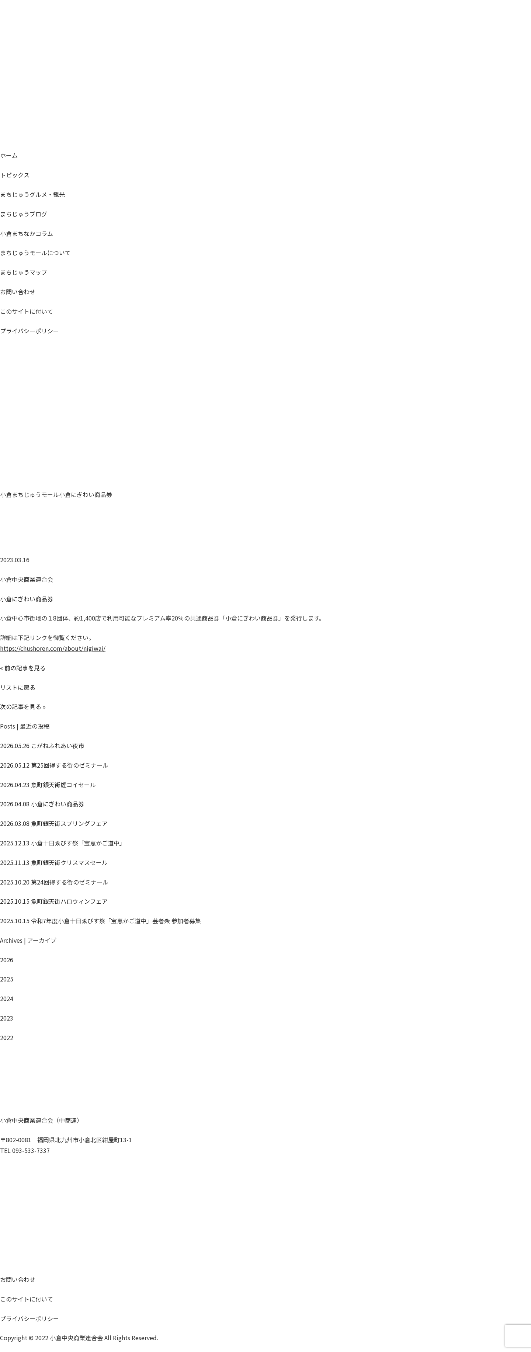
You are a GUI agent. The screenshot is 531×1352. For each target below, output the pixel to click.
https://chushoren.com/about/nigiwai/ (52, 648)
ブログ (23, 213)
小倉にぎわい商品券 (26, 598)
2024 (6, 998)
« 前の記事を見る (23, 667)
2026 (6, 959)
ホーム (9, 155)
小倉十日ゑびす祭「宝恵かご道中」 (62, 842)
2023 (6, 1018)
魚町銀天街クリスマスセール (54, 862)
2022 (6, 1037)
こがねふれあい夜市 (42, 745)
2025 (6, 978)
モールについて (35, 252)
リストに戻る (17, 687)
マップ (23, 272)
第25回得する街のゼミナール (54, 765)
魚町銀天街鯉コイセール (48, 784)
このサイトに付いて (26, 311)
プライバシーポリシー (29, 330)
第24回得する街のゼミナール (54, 881)
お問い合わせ (17, 291)
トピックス (15, 174)
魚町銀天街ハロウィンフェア (54, 901)
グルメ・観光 (32, 194)
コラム (26, 233)
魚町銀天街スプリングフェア (54, 823)
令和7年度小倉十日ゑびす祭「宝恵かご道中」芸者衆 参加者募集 (100, 920)
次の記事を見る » (23, 706)
